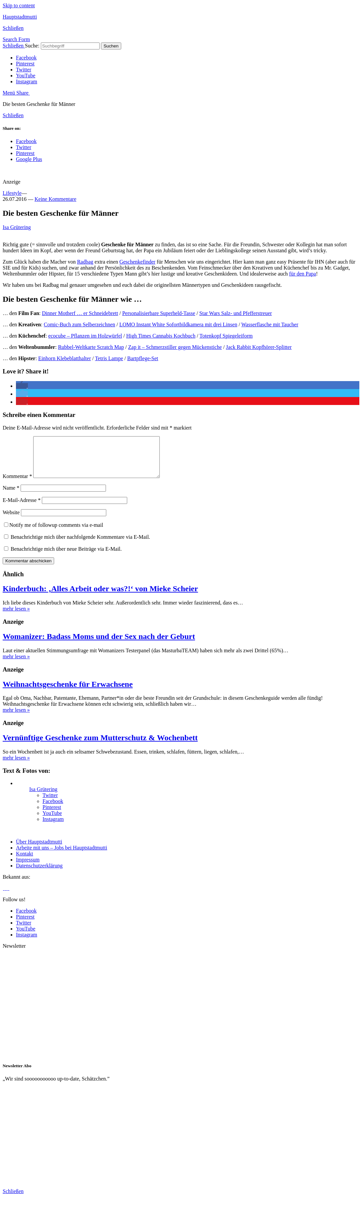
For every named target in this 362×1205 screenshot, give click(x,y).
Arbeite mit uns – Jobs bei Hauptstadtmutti (61, 855)
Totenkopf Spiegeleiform (226, 336)
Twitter (23, 69)
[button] (22, 386)
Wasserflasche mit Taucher (269, 324)
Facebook (26, 57)
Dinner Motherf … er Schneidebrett (80, 313)
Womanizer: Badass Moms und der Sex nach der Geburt (99, 644)
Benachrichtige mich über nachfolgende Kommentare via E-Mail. (80, 545)
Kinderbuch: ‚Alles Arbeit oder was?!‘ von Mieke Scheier (100, 596)
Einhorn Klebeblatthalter (64, 358)
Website (11, 520)
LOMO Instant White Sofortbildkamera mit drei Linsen (178, 324)
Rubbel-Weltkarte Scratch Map (91, 347)
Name (11, 496)
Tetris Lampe (109, 358)
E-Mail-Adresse (22, 508)
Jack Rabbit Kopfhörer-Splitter (259, 347)
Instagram (26, 81)
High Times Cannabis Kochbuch (160, 336)
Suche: (32, 45)
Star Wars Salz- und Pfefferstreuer (235, 313)
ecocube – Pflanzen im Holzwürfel (85, 336)
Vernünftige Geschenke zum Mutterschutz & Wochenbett (100, 745)
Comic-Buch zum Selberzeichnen (79, 324)
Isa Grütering (17, 227)
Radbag (85, 262)
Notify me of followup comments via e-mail (53, 533)
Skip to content (19, 5)
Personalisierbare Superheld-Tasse (158, 313)
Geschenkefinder (137, 262)
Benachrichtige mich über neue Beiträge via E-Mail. (66, 557)
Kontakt (24, 861)
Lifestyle (12, 193)
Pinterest (25, 63)
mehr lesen (16, 616)
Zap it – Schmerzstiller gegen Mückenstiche (175, 347)
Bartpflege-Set (142, 358)
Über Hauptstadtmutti (39, 849)
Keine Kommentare (55, 199)
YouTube (25, 75)
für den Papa (302, 274)
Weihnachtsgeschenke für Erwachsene (68, 692)
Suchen (111, 45)
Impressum (28, 867)
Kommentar (17, 484)
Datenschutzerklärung (39, 873)
